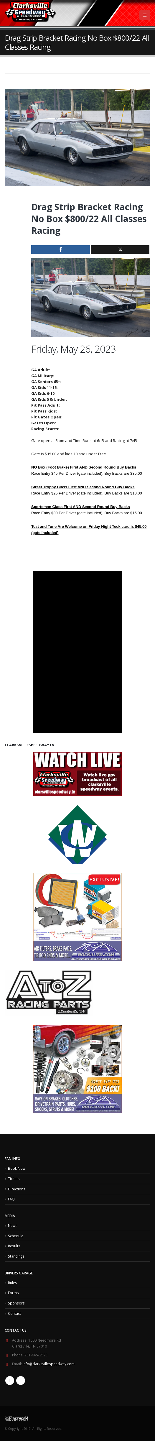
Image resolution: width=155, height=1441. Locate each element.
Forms (13, 1292)
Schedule (15, 1235)
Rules (12, 1282)
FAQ (11, 1199)
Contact (14, 1313)
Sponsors (16, 1303)
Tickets (14, 1178)
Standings (16, 1256)
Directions (16, 1189)
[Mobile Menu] (144, 15)
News (12, 1225)
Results (14, 1245)
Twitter (20, 1380)
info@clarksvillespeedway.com (49, 1363)
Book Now (16, 1168)
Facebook (9, 1380)
